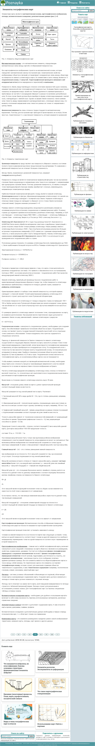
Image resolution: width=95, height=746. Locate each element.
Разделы (74, 3)
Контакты (86, 3)
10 (52, 634)
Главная (62, 3)
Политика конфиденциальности (81, 743)
